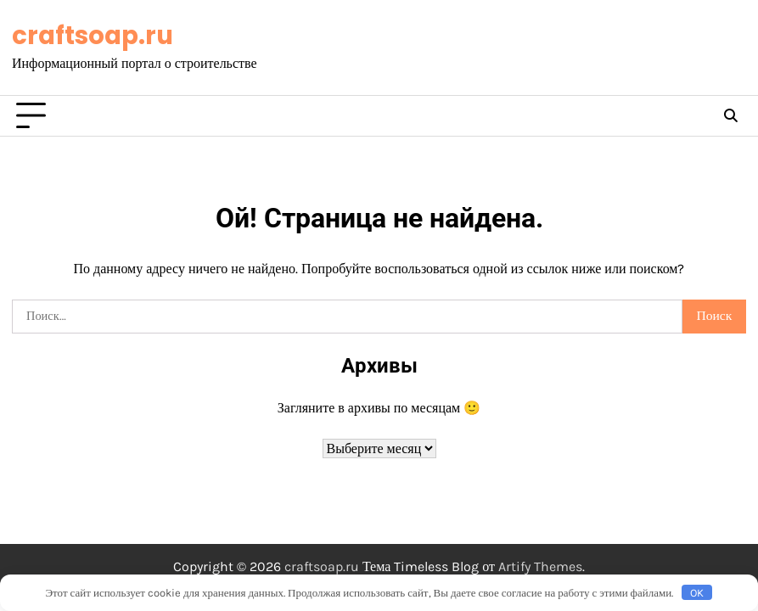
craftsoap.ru (92, 35)
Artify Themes (540, 566)
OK (697, 592)
